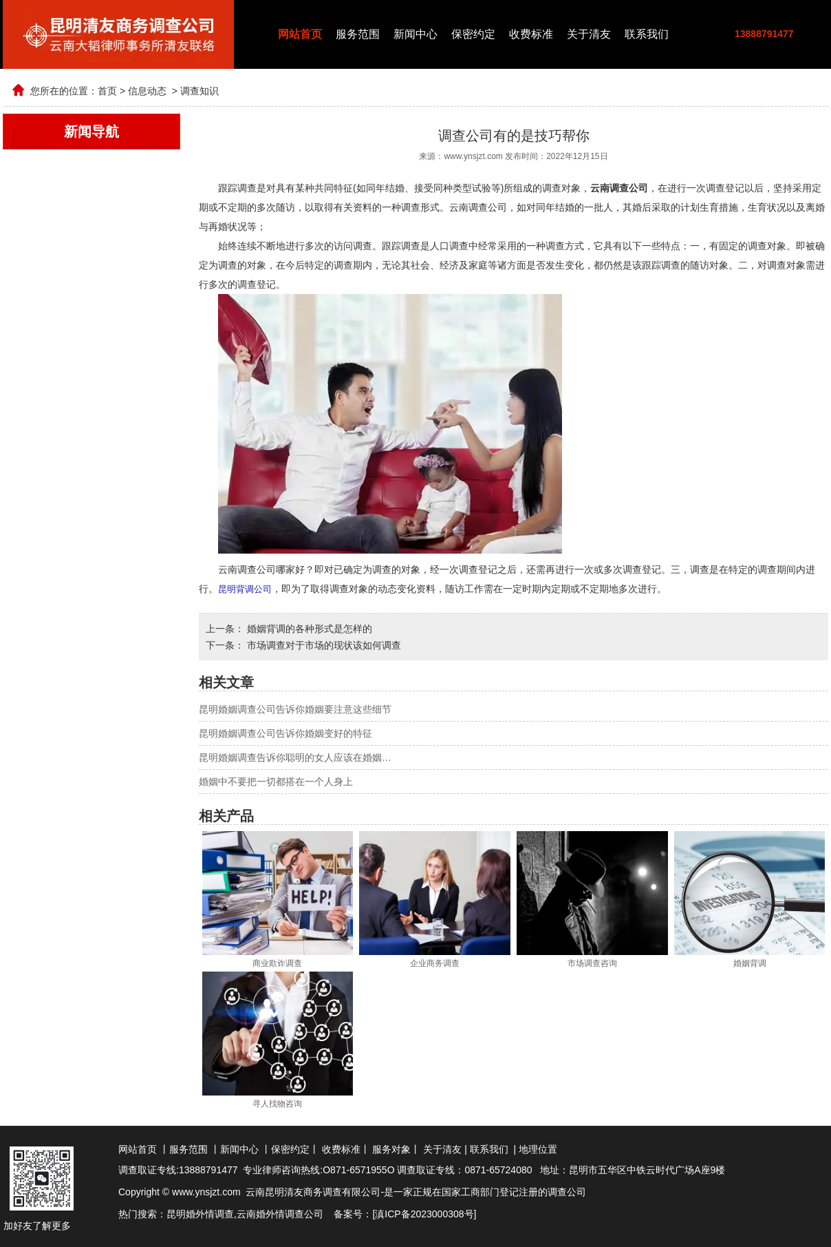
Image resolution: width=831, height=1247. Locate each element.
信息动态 (147, 90)
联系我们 (647, 34)
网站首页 (300, 34)
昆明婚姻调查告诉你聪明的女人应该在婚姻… (295, 756)
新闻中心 (415, 34)
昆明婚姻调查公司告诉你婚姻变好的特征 (285, 732)
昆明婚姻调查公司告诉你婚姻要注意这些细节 (295, 708)
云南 (246, 1213)
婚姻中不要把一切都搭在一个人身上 (276, 780)
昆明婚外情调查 (200, 1213)
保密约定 (473, 34)
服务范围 (358, 34)
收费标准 (531, 34)
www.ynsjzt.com (473, 156)
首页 (107, 90)
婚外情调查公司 (289, 1213)
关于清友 (589, 34)
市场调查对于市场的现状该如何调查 (322, 644)
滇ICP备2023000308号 (424, 1213)
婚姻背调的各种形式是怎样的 (308, 627)
